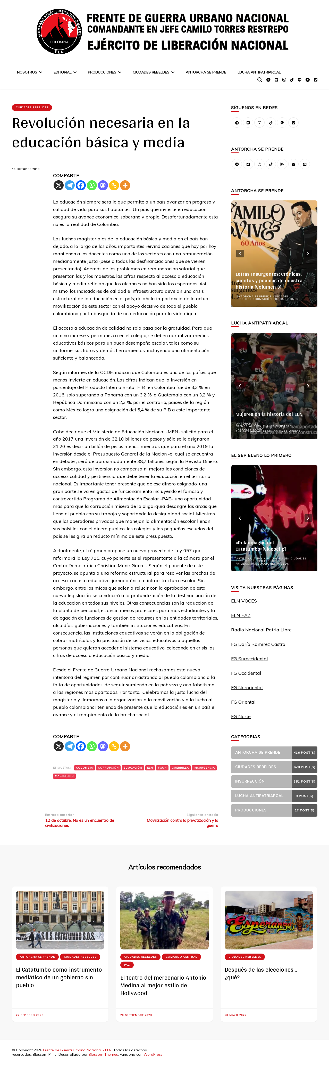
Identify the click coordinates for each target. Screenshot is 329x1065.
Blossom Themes (103, 1054)
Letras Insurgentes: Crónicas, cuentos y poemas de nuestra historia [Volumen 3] (268, 280)
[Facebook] (81, 185)
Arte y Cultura (249, 558)
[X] (59, 185)
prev (240, 253)
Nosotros (27, 72)
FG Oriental (243, 702)
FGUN (162, 767)
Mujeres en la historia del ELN (269, 414)
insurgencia (204, 767)
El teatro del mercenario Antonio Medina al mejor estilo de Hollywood (163, 985)
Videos (294, 431)
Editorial (62, 72)
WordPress (153, 1054)
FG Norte (241, 716)
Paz (127, 964)
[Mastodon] (103, 185)
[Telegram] (70, 185)
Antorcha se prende (206, 72)
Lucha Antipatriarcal (259, 72)
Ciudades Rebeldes (151, 72)
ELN (150, 767)
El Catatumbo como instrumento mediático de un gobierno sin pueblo (59, 977)
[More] (125, 185)
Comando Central (181, 956)
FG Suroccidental (249, 659)
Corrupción (108, 767)
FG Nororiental (247, 687)
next (308, 253)
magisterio (64, 776)
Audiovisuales (261, 426)
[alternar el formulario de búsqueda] (259, 79)
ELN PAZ (240, 615)
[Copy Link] (114, 185)
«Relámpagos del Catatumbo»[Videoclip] (260, 546)
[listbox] (274, 253)
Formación (262, 299)
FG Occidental (246, 673)
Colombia (84, 767)
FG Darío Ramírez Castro (258, 644)
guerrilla (180, 767)
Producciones (102, 72)
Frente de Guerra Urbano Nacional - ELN (77, 1050)
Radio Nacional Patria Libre (261, 630)
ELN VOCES (244, 601)
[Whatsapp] (92, 185)
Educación (133, 767)
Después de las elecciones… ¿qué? (261, 973)
